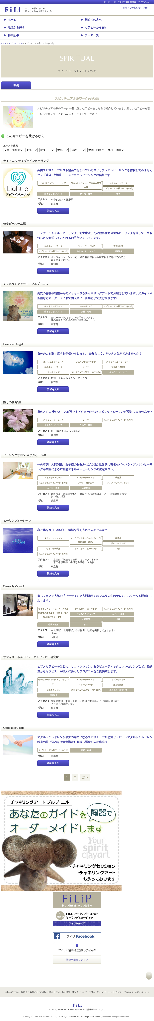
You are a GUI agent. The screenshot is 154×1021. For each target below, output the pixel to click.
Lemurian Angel (13, 344)
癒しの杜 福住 (12, 402)
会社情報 (66, 992)
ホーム (10, 19)
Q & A (130, 992)
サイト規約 (54, 992)
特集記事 (11, 35)
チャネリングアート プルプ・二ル (25, 283)
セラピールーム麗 (14, 223)
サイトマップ (119, 992)
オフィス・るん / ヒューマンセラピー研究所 (31, 657)
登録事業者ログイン (77, 959)
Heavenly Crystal (13, 586)
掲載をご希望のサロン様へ (136, 7)
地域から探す (14, 27)
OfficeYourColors (13, 727)
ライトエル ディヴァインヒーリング (26, 160)
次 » (85, 777)
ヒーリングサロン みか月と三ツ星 (24, 455)
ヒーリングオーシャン (17, 520)
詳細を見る (53, 210)
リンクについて (79, 992)
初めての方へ (91, 19)
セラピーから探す (94, 27)
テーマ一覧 (90, 35)
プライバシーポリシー (100, 992)
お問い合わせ (141, 992)
